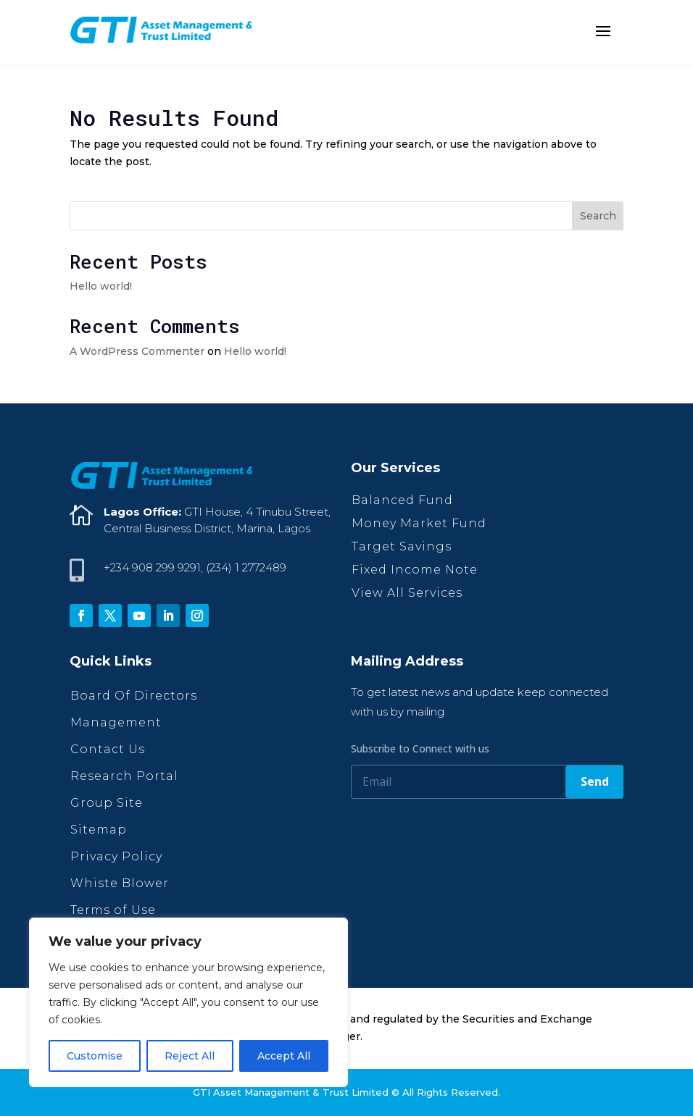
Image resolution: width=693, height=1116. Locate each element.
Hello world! (101, 286)
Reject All (190, 1055)
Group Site (106, 803)
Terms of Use (113, 910)
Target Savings (402, 546)
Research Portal (124, 776)
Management (116, 722)
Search (598, 215)
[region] (188, 1002)
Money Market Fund (419, 523)
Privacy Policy (116, 856)
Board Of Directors (133, 695)
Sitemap (98, 829)
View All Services (407, 593)
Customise (95, 1055)
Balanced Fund (402, 500)
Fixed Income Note (415, 569)
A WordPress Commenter (137, 351)
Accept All (283, 1055)
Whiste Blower (119, 883)
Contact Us (107, 749)
